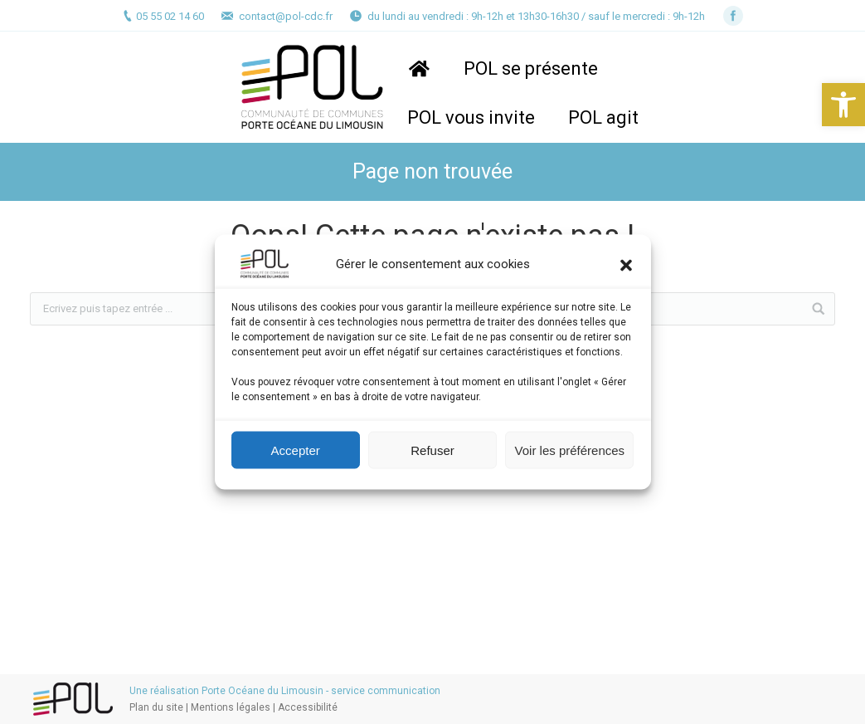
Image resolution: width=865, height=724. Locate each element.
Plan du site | (160, 707)
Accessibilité (308, 707)
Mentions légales (230, 707)
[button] (843, 104)
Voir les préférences (570, 450)
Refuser (432, 450)
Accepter (295, 450)
